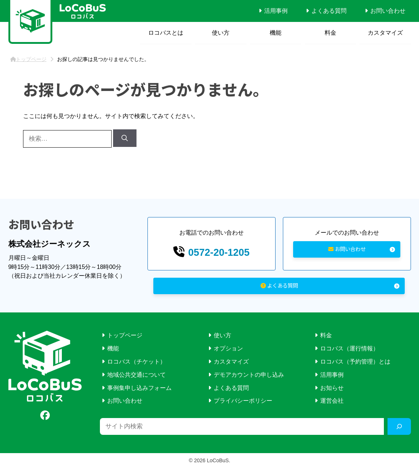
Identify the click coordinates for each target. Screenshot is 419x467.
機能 (275, 33)
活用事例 (276, 11)
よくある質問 (329, 11)
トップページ (124, 334)
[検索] (124, 138)
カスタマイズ (385, 33)
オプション (228, 347)
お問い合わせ (387, 11)
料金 (330, 33)
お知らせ (332, 387)
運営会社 (332, 399)
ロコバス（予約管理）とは (355, 360)
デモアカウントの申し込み (249, 374)
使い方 (220, 33)
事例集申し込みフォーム (139, 387)
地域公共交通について (136, 374)
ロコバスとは (165, 33)
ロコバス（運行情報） (349, 347)
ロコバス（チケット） (136, 360)
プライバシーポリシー (243, 399)
